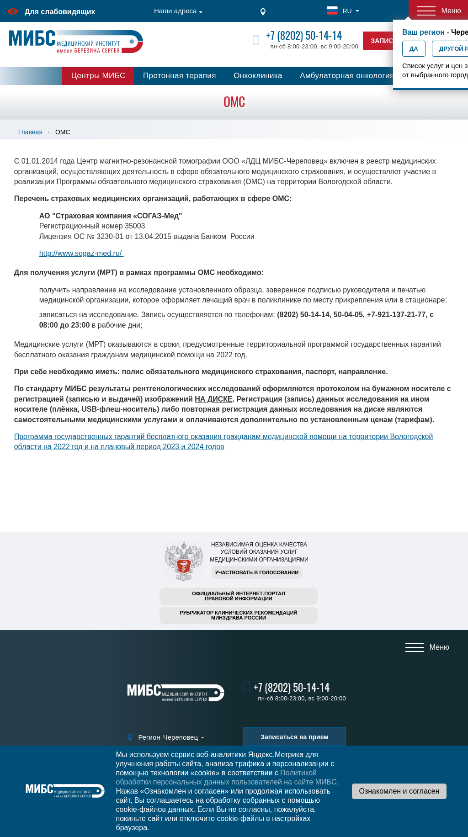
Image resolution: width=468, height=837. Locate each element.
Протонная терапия (179, 75)
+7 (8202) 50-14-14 (304, 35)
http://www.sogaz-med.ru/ (81, 253)
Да (414, 48)
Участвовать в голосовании (256, 572)
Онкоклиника (258, 75)
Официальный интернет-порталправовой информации (238, 596)
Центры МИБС (98, 75)
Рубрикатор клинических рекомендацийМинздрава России (239, 615)
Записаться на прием (294, 737)
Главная (30, 132)
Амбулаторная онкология (347, 75)
